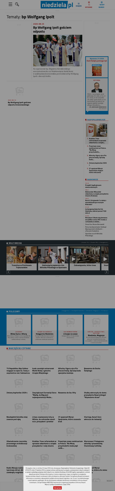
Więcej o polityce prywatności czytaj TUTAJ (57, 484)
